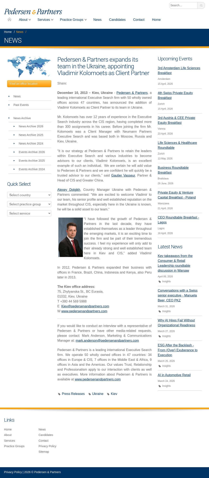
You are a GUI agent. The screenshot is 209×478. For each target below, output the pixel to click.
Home (9, 19)
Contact (139, 19)
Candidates (117, 19)
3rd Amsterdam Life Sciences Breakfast (179, 70)
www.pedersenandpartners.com (84, 311)
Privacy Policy (47, 446)
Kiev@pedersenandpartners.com (85, 306)
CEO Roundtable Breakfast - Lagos (178, 220)
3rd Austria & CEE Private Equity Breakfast (176, 120)
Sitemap (44, 451)
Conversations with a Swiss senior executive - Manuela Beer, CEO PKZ (178, 295)
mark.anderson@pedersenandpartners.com (107, 340)
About (23, 19)
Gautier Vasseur (123, 175)
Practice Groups (71, 19)
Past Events (21, 105)
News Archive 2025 (31, 135)
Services (44, 19)
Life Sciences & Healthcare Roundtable (177, 145)
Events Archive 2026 (32, 152)
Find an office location (24, 83)
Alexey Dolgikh (68, 189)
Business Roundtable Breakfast (173, 170)
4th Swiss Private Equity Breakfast (175, 95)
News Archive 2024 (31, 143)
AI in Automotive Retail (174, 375)
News (97, 19)
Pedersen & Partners (132, 92)
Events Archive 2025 (32, 160)
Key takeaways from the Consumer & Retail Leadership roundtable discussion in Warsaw (175, 263)
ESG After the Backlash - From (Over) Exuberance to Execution (178, 350)
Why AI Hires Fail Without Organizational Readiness (176, 323)
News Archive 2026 (31, 126)
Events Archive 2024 (32, 169)
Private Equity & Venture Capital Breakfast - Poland (177, 195)
